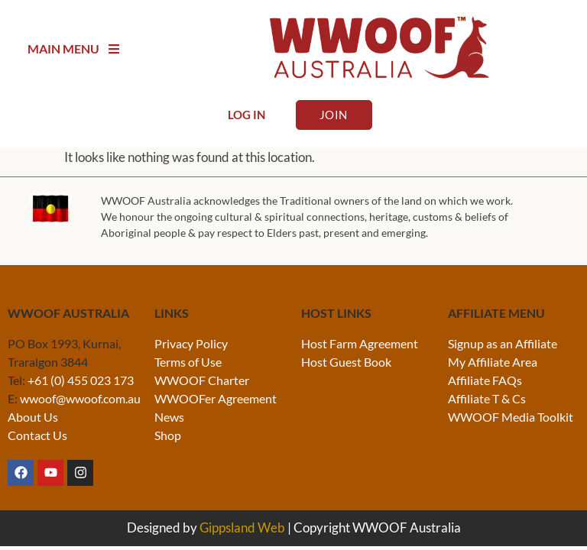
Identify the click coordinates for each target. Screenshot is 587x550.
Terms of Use (188, 361)
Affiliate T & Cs (487, 398)
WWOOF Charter (201, 380)
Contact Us (37, 435)
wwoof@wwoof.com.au (80, 398)
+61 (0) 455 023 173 (81, 380)
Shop (167, 435)
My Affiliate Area (492, 361)
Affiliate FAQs (485, 380)
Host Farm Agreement (359, 343)
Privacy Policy (191, 343)
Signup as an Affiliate (502, 343)
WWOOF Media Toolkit (510, 416)
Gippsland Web (242, 527)
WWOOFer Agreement (215, 398)
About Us (33, 416)
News (169, 416)
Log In (246, 114)
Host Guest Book (346, 361)
